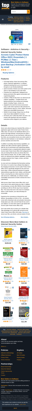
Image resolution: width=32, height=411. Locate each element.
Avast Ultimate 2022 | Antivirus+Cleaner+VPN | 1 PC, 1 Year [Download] (24, 278)
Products (19, 359)
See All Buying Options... (8, 217)
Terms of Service (5, 359)
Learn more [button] (23, 404)
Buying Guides (21, 357)
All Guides (19, 353)
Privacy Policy (4, 357)
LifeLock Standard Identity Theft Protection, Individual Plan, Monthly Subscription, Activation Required (24, 318)
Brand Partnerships (6, 366)
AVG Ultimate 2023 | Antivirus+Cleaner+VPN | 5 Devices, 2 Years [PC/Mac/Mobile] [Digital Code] (8, 318)
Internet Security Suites (11, 52)
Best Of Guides (21, 355)
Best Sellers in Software (20, 2)
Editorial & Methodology (7, 353)
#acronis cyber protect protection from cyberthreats (16, 331)
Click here (24, 212)
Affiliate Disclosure (6, 355)
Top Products (4, 385)
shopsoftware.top (8, 390)
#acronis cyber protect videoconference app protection (15, 330)
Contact (3, 375)
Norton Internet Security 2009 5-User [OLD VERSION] (8, 240)
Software (5, 49)
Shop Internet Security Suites (8, 226)
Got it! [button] (15, 408)
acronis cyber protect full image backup (18, 17)
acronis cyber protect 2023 (21, 21)
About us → (4, 346)
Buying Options (8, 73)
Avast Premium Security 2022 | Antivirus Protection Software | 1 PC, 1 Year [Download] (8, 298)
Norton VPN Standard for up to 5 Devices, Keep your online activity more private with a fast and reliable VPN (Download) (24, 240)
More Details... (25, 217)
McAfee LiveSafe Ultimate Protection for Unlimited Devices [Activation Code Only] (24, 259)
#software (19, 334)
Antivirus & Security (20, 49)
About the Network (6, 369)
